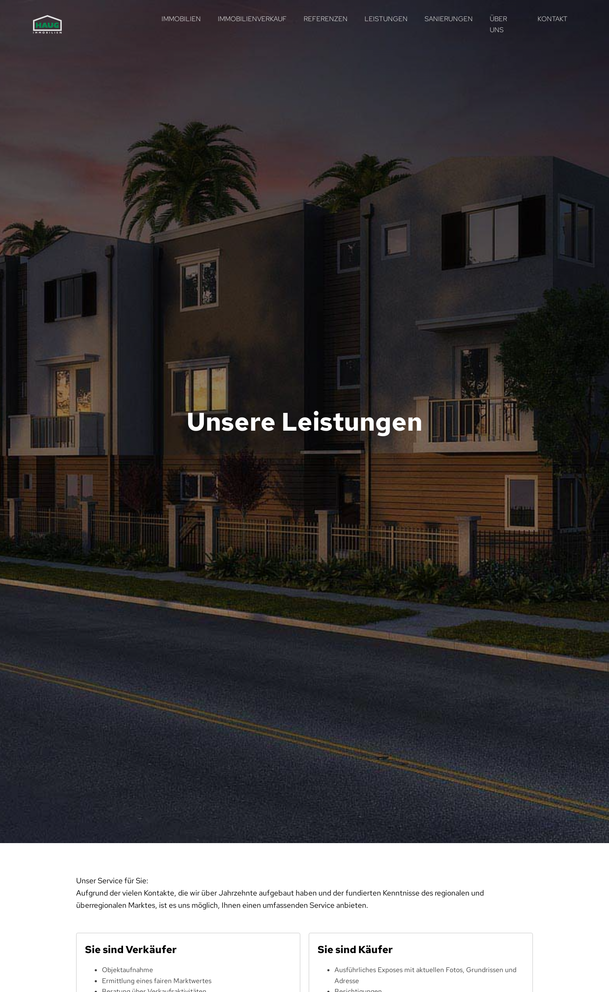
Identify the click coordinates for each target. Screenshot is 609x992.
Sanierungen (449, 18)
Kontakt (553, 18)
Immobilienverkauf (252, 18)
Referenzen (326, 18)
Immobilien (181, 18)
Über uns (498, 24)
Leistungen (386, 18)
